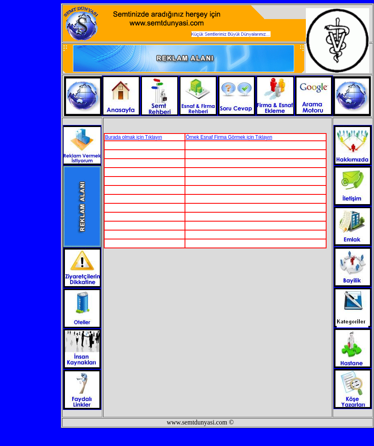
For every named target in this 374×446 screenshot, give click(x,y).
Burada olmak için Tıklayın (133, 137)
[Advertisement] (199, 267)
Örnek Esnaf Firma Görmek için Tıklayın (229, 137)
